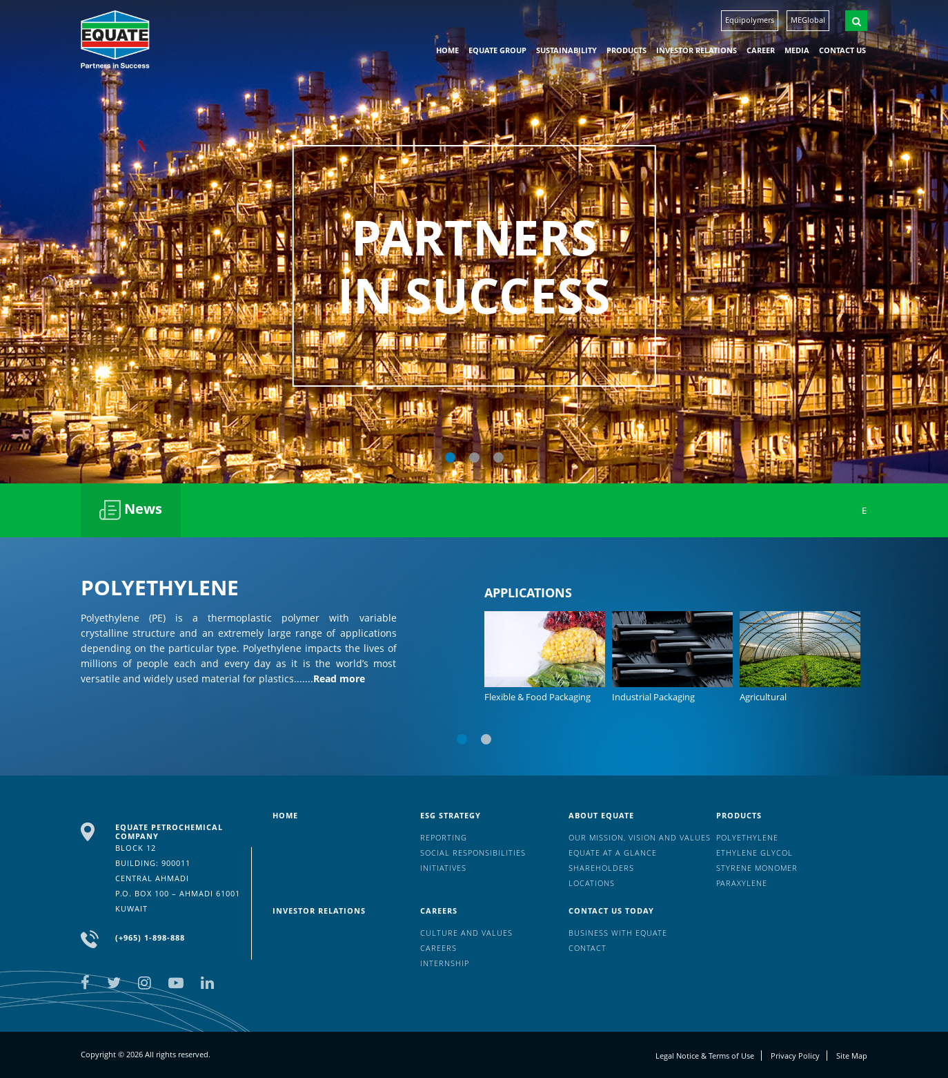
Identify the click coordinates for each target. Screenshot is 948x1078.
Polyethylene (747, 837)
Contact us (842, 50)
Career (761, 50)
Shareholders (601, 868)
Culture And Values (466, 932)
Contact (587, 948)
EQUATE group (497, 50)
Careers (438, 910)
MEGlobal (808, 20)
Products (626, 50)
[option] (474, 241)
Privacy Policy (795, 1055)
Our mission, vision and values (640, 837)
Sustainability (566, 50)
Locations (592, 883)
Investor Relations (696, 50)
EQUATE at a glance (613, 852)
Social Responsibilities (473, 852)
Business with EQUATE (618, 932)
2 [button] (474, 457)
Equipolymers (749, 20)
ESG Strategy (450, 815)
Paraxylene (741, 883)
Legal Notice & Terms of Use (704, 1055)
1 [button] (450, 457)
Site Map (851, 1055)
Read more (339, 678)
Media (796, 50)
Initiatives (443, 868)
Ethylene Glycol (754, 852)
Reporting (443, 837)
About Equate (601, 815)
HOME (447, 50)
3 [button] (498, 457)
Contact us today (611, 910)
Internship (444, 963)
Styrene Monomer (757, 868)
